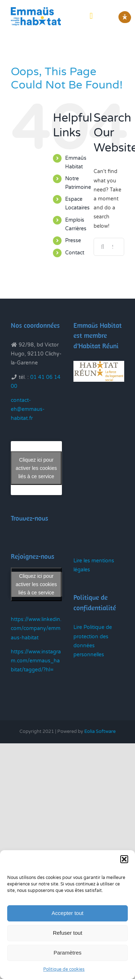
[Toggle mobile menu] (91, 16)
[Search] (103, 247)
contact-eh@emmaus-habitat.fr (28, 409)
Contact (74, 253)
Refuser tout (67, 933)
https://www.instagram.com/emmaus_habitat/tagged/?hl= (36, 661)
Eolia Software (100, 731)
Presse (73, 240)
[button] (124, 859)
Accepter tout (67, 913)
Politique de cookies (64, 969)
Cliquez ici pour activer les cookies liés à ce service (36, 468)
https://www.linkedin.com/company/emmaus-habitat (36, 628)
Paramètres (68, 952)
